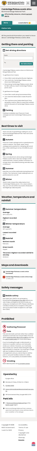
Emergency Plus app (18, 300)
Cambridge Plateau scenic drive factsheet (17, 272)
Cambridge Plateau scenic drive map (19, 278)
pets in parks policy (11, 339)
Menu (6, 23)
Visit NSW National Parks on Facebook (3, 448)
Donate (21, 440)
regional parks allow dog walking (17, 337)
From (6, 55)
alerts (24, 23)
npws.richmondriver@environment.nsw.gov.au (20, 390)
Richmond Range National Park (17, 403)
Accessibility (22, 425)
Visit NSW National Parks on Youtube (12, 448)
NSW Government (8, 427)
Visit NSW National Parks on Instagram (7, 448)
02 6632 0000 (10, 386)
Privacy (21, 430)
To (5, 63)
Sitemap (21, 437)
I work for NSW (7, 430)
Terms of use (23, 427)
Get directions (26, 64)
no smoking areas (24, 364)
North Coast (9, 405)
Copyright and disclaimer (23, 434)
